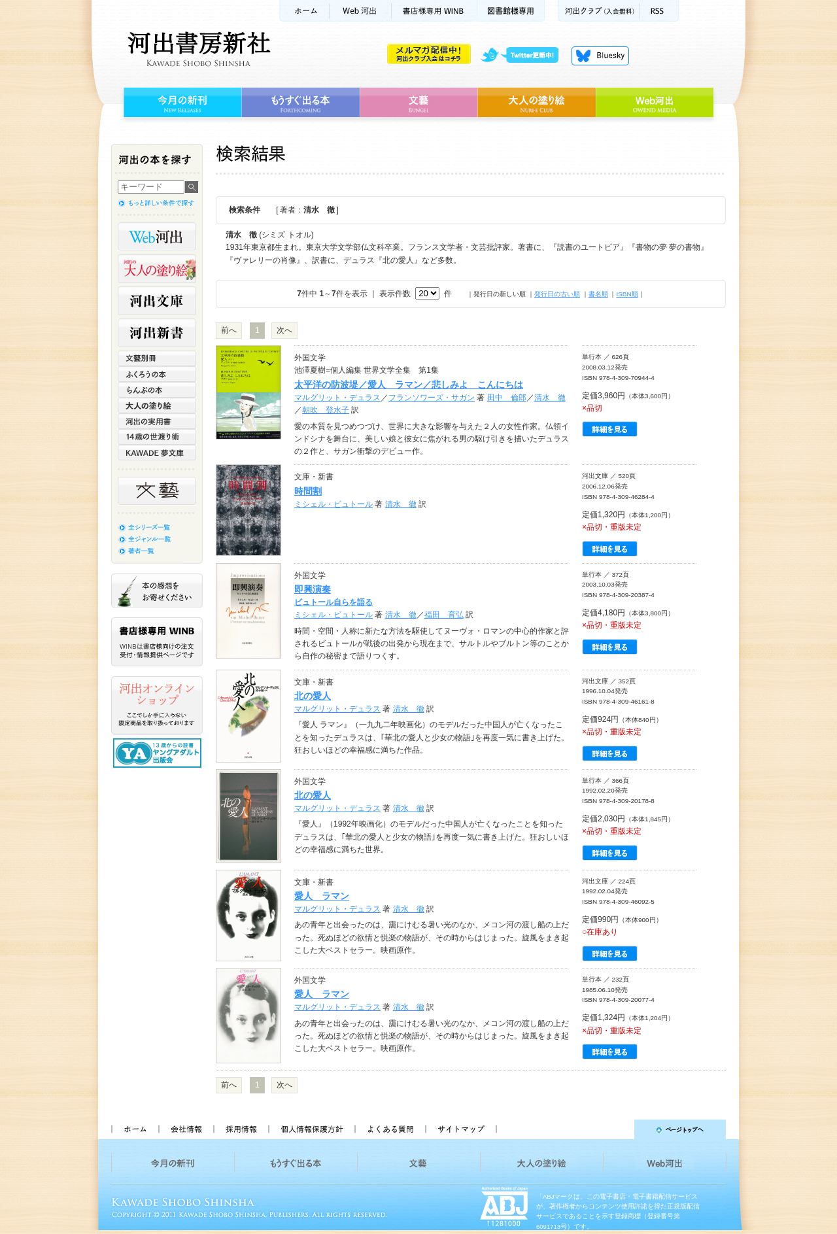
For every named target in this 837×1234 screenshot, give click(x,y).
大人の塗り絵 (536, 102)
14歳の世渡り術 (157, 437)
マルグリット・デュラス (337, 397)
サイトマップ (461, 1129)
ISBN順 (627, 294)
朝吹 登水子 (325, 410)
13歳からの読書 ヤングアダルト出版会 (159, 753)
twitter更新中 (524, 55)
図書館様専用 (511, 11)
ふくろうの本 (157, 374)
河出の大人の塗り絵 (157, 268)
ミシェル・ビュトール (333, 504)
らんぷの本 (157, 390)
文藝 (418, 102)
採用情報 (240, 1129)
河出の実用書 (157, 421)
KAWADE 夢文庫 (157, 452)
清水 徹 (550, 397)
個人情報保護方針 (311, 1129)
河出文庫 (157, 300)
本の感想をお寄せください (157, 591)
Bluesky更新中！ (600, 55)
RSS (659, 11)
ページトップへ (617, 1129)
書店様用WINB (434, 11)
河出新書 (157, 332)
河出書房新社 (197, 49)
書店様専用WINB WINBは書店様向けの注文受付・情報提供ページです (157, 641)
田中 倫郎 (506, 397)
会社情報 (185, 1129)
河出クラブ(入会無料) (599, 11)
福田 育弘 (444, 614)
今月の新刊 (180, 102)
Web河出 (360, 11)
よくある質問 (389, 1129)
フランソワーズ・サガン (431, 397)
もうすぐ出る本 (300, 102)
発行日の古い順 (557, 294)
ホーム (304, 11)
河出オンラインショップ (157, 705)
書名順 (598, 294)
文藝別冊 (157, 358)
